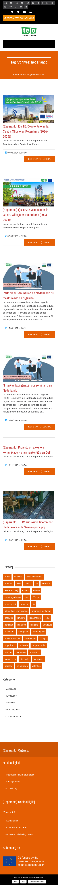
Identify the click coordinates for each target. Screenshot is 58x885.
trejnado (9, 666)
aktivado (18, 576)
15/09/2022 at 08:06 (16, 420)
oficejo (43, 638)
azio (19, 583)
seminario (34, 652)
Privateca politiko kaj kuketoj (19, 834)
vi (15, 6)
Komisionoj (11, 788)
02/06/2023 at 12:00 (16, 236)
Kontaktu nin (12, 820)
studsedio (24, 659)
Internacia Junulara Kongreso (20, 775)
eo (5, 3)
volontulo (36, 666)
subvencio (38, 659)
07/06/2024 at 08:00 (16, 152)
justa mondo (35, 618)
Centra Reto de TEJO (16, 827)
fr (38, 3)
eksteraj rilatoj (11, 590)
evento (36, 590)
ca (11, 3)
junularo (21, 618)
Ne (23, 882)
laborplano (23, 631)
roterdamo (21, 652)
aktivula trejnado (34, 576)
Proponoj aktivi (13, 709)
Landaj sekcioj (13, 781)
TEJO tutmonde (13, 716)
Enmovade (11, 696)
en (28, 3)
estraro (25, 590)
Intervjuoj (10, 702)
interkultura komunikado (16, 611)
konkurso (21, 625)
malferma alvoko (13, 638)
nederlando (30, 638)
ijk (34, 604)
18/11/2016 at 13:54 (16, 465)
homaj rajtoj (10, 604)
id (26, 6)
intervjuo (9, 618)
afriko (7, 576)
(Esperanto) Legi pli (39, 159)
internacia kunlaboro (41, 611)
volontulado (22, 666)
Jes (15, 882)
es (33, 3)
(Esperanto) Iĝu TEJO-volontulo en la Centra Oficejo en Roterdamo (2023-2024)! (26, 214)
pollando (24, 645)
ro (52, 3)
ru (5, 6)
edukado (46, 583)
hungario (24, 604)
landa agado (38, 631)
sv (11, 6)
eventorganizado (13, 597)
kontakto (34, 625)
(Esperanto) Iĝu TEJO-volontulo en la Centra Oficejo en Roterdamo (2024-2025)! (26, 131)
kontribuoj (47, 625)
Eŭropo (36, 597)
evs (26, 597)
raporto (8, 652)
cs (16, 3)
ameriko (8, 583)
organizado (10, 645)
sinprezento (10, 659)
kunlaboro (9, 631)
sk (21, 6)
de (22, 3)
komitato (9, 625)
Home (16, 74)
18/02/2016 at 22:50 (16, 540)
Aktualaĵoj (11, 689)
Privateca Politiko (37, 882)
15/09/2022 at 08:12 (16, 328)
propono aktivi (38, 645)
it (42, 3)
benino (28, 583)
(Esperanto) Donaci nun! (19, 18)
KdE (47, 618)
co (37, 583)
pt (47, 3)
